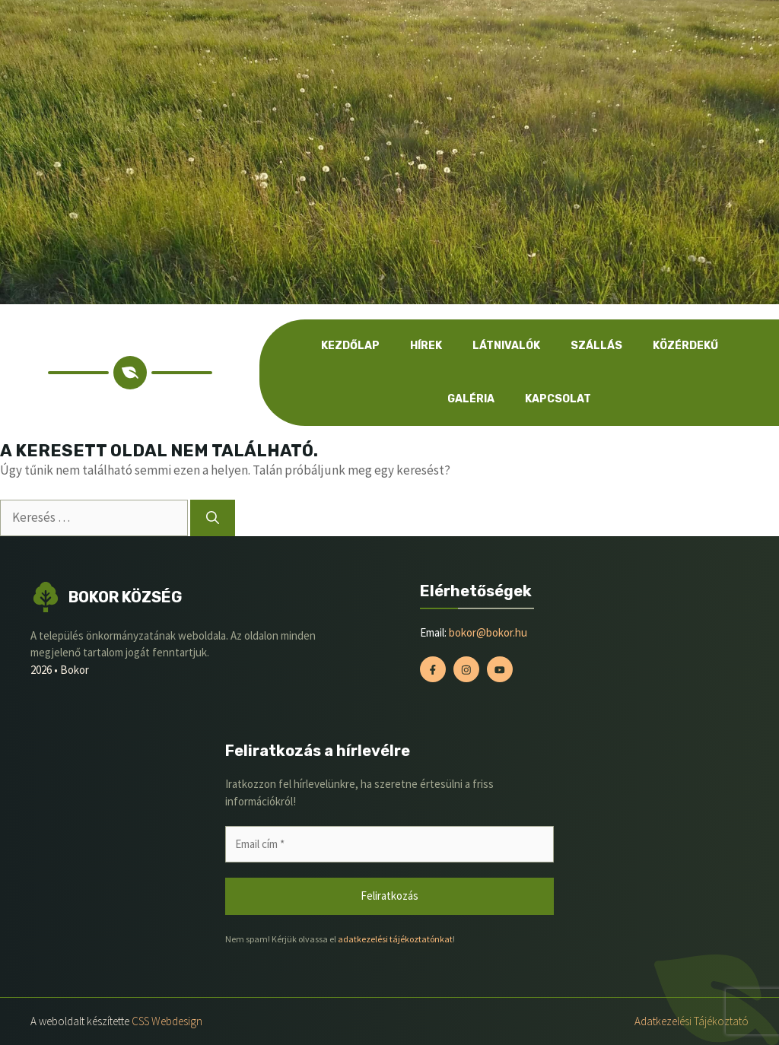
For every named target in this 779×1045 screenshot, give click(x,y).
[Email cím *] (389, 844)
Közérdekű (685, 345)
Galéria (470, 398)
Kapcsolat (558, 398)
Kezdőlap (350, 345)
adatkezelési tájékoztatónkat (395, 939)
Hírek (426, 345)
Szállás (596, 345)
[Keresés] (212, 518)
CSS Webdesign (167, 1021)
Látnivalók (506, 345)
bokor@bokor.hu (488, 632)
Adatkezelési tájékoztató (691, 1021)
